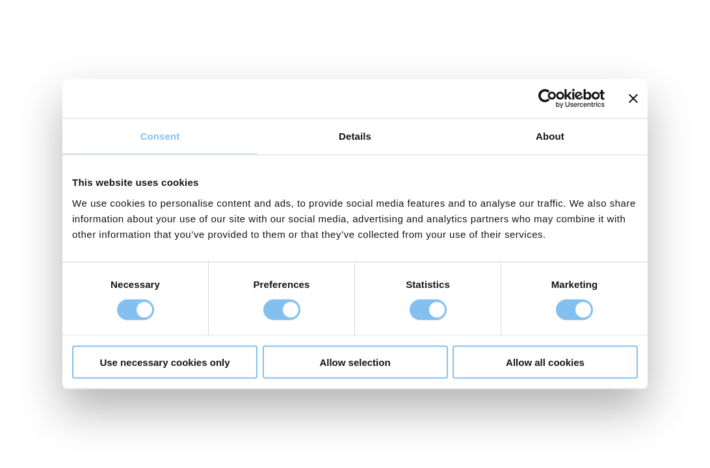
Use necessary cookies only (164, 361)
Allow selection (354, 361)
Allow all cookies (545, 361)
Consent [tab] (160, 136)
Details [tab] (355, 136)
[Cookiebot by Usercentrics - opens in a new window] (548, 99)
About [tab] (550, 136)
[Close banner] (633, 98)
